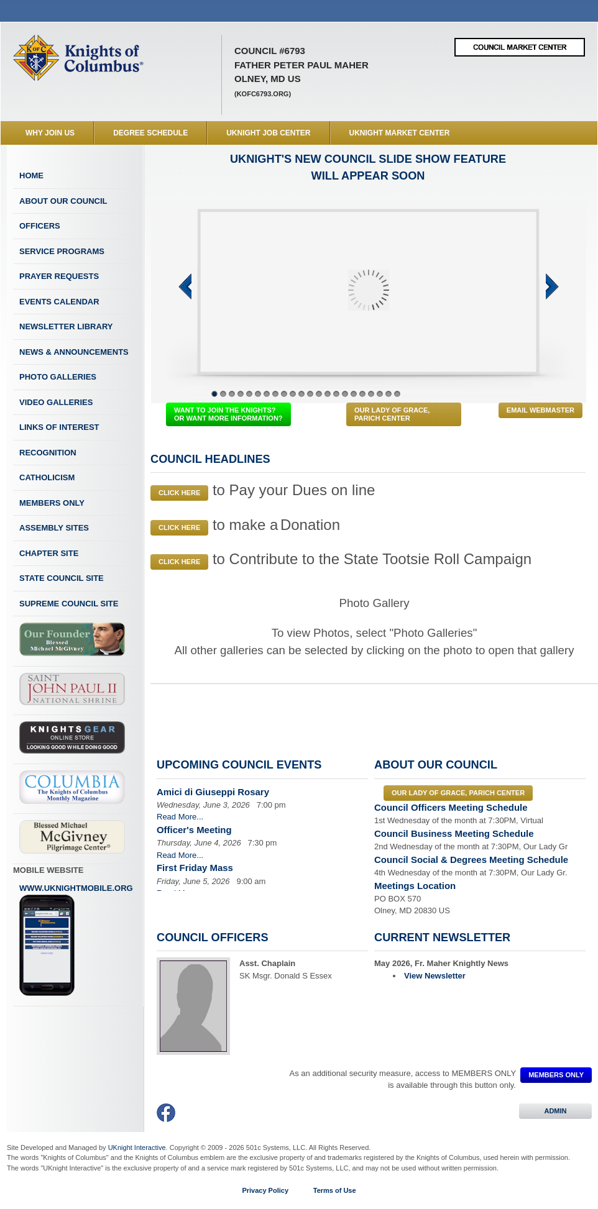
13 (319, 394)
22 (397, 394)
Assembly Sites (54, 527)
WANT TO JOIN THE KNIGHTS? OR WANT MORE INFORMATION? (228, 414)
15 (336, 394)
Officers (39, 225)
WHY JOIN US (50, 133)
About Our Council (63, 201)
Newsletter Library (66, 326)
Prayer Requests (59, 276)
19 (371, 394)
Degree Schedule (150, 133)
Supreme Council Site (68, 603)
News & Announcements (74, 352)
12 (310, 394)
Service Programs (61, 251)
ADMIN (555, 1111)
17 (353, 394)
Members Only (52, 503)
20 (380, 394)
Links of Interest (59, 427)
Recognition (47, 452)
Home (31, 175)
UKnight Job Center (268, 133)
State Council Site (61, 578)
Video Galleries (56, 402)
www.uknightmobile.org (76, 940)
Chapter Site (48, 553)
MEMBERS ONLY (556, 1075)
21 (388, 394)
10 (293, 394)
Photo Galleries (57, 376)
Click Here (179, 492)
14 (327, 394)
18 (362, 394)
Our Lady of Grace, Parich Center (392, 414)
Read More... (180, 816)
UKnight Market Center (399, 133)
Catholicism (47, 477)
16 (345, 394)
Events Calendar (59, 301)
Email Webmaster (540, 410)
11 (301, 394)
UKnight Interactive (137, 1147)
